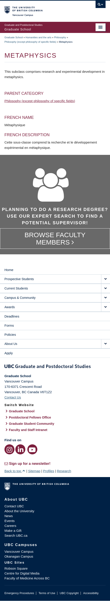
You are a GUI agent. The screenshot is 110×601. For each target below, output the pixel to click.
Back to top (14, 471)
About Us (10, 344)
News (8, 516)
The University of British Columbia (39, 9)
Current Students (16, 288)
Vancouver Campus (19, 551)
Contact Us (12, 397)
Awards (9, 307)
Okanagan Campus (18, 556)
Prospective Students (19, 279)
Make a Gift (13, 530)
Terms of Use (46, 593)
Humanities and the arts (38, 37)
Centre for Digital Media (22, 573)
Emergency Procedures (19, 593)
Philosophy (60, 37)
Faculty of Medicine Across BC (27, 578)
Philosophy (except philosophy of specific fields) (30, 41)
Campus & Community (20, 297)
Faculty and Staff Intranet (28, 430)
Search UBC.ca (15, 535)
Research (64, 471)
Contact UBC (14, 506)
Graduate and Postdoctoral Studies (55, 367)
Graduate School (13, 37)
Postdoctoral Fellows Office (30, 417)
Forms (9, 325)
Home (8, 270)
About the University (19, 511)
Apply (8, 353)
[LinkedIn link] (20, 449)
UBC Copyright (69, 593)
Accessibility (90, 593)
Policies (10, 334)
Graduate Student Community (31, 423)
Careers (10, 526)
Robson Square (16, 568)
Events (9, 521)
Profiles (48, 471)
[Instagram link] (9, 449)
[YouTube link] (32, 449)
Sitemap (34, 471)
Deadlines (11, 316)
